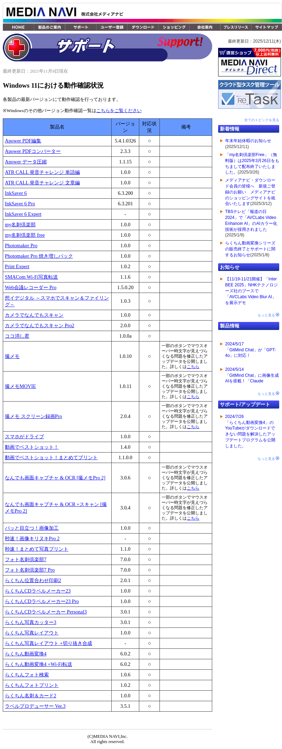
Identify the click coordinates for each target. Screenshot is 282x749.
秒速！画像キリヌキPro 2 (32, 538)
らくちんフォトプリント (32, 685)
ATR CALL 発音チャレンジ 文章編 (42, 182)
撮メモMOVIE (20, 386)
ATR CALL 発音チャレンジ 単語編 (42, 172)
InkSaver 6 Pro (20, 203)
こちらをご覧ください (119, 110)
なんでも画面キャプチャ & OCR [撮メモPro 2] (55, 477)
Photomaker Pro (21, 245)
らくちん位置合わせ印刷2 (33, 580)
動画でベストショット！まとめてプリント (51, 457)
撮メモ (12, 356)
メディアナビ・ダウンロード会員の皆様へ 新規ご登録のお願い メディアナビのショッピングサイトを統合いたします (250, 192)
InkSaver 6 (16, 193)
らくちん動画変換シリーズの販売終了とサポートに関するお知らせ (250, 249)
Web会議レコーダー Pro (31, 287)
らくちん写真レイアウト (32, 633)
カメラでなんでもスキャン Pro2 (39, 325)
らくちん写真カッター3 (30, 622)
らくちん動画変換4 (25, 653)
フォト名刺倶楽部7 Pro (30, 570)
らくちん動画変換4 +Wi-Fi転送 (38, 664)
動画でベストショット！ (32, 447)
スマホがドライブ (24, 436)
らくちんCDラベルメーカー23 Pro (42, 601)
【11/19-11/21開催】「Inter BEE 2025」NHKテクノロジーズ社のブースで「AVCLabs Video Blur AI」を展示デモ (251, 291)
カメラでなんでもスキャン (34, 315)
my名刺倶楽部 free (25, 235)
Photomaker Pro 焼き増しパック (39, 256)
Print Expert (17, 266)
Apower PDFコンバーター (33, 151)
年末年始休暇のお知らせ (248, 140)
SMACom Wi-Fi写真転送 (31, 277)
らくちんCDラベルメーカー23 (37, 591)
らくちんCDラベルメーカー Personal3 (46, 612)
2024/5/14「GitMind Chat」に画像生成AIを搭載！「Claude (252, 375)
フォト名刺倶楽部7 (25, 559)
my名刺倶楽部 (20, 224)
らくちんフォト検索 (27, 674)
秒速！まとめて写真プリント (36, 549)
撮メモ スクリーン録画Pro (33, 416)
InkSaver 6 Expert (23, 214)
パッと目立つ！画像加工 (32, 528)
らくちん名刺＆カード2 (30, 695)
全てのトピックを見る (261, 120)
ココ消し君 (17, 336)
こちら (193, 367)
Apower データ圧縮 (26, 161)
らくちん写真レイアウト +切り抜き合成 (48, 643)
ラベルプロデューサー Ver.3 (35, 706)
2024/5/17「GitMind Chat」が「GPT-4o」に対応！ (250, 350)
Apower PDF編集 (23, 141)
